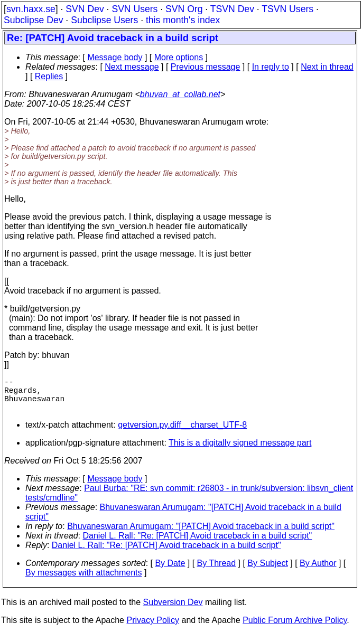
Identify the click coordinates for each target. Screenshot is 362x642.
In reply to (270, 66)
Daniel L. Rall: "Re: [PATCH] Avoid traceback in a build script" (197, 544)
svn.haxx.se (30, 9)
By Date (170, 571)
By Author (318, 571)
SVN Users (134, 9)
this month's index (183, 20)
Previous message (205, 66)
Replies (49, 76)
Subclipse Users (104, 20)
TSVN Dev (232, 9)
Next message (132, 66)
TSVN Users (287, 9)
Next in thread (327, 66)
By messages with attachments (83, 581)
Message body (114, 57)
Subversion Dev (173, 610)
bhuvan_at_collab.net (180, 94)
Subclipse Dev (33, 20)
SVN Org (183, 9)
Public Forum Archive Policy (295, 628)
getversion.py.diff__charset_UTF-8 (182, 433)
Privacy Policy (152, 628)
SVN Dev (85, 9)
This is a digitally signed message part (240, 451)
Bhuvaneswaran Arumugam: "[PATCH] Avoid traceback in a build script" (201, 534)
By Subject (267, 571)
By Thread (216, 571)
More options (178, 57)
